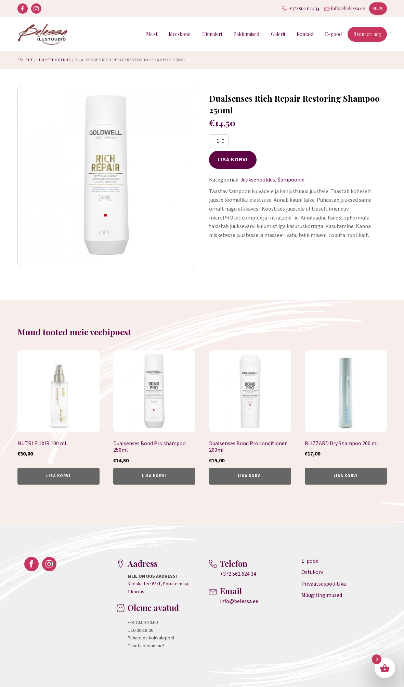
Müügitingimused (321, 595)
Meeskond (180, 34)
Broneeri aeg (367, 34)
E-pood (333, 34)
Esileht (25, 60)
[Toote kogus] (219, 141)
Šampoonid (290, 180)
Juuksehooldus (56, 60)
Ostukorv (312, 572)
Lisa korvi (233, 159)
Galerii (278, 34)
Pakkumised (246, 34)
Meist (151, 34)
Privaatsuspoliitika (323, 584)
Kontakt (305, 34)
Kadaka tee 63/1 (144, 583)
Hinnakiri (212, 34)
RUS (378, 8)
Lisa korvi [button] (58, 476)
